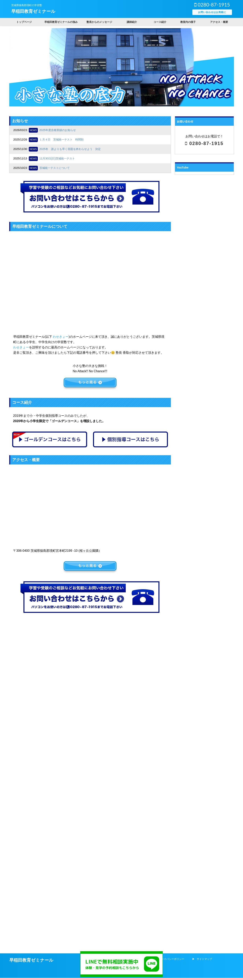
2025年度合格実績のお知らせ (57, 130)
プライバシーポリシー (171, 627)
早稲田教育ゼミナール (33, 11)
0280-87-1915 (212, 4)
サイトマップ (204, 627)
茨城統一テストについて (54, 167)
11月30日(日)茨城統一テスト (57, 158)
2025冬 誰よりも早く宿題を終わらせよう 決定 (70, 149)
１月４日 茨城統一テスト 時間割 (61, 139)
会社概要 (141, 627)
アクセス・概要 (219, 21)
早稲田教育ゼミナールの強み (61, 21)
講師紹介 (132, 21)
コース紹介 (160, 21)
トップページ (24, 21)
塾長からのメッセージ (99, 21)
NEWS (33, 130)
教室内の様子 (188, 21)
